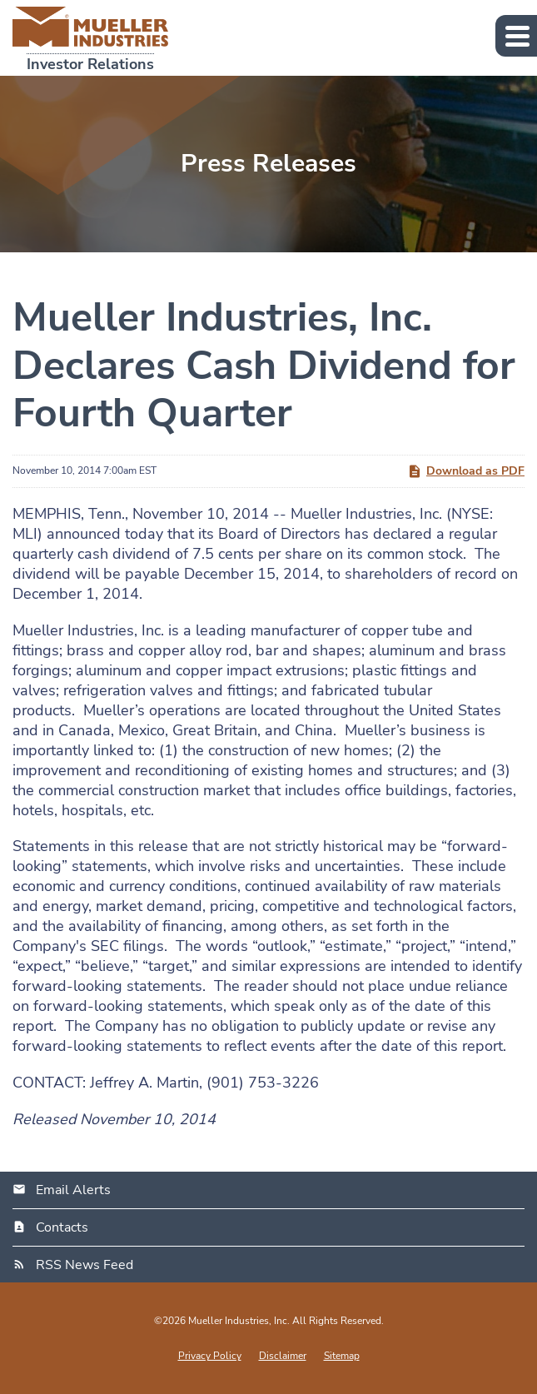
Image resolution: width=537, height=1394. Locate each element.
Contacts (62, 1227)
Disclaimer (282, 1356)
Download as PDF (466, 471)
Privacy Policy (209, 1356)
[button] (516, 36)
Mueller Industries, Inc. (239, 1320)
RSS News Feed (84, 1265)
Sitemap (342, 1356)
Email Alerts (73, 1190)
